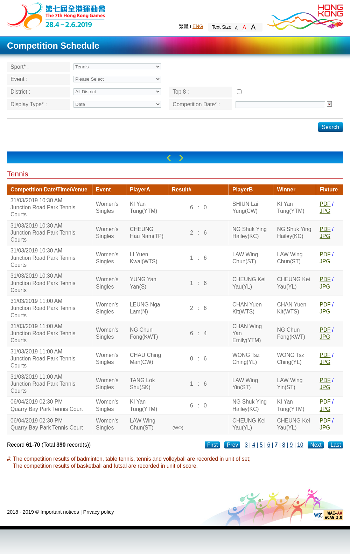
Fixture (329, 189)
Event (103, 189)
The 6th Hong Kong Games (56, 15)
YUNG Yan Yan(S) (143, 282)
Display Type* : (28, 104)
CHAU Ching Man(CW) (145, 358)
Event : (19, 79)
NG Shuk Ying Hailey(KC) (249, 232)
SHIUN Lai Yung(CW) (245, 207)
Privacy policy (98, 512)
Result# (181, 189)
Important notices (59, 512)
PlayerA (140, 189)
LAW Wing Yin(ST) (245, 383)
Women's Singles (107, 207)
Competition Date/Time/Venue (49, 189)
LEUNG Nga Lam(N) (145, 308)
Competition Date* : (196, 104)
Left (169, 158)
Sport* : (19, 67)
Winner (286, 189)
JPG (325, 211)
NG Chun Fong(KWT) (144, 333)
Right (181, 158)
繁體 (184, 26)
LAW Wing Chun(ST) (245, 257)
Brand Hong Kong (304, 16)
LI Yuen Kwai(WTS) (144, 257)
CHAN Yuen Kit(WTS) (247, 308)
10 (300, 445)
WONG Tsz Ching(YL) (246, 358)
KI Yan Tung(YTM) (143, 207)
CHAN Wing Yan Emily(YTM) (247, 333)
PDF (325, 204)
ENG (197, 26)
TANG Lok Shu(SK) (142, 383)
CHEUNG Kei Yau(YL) (248, 282)
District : (20, 92)
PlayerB (242, 189)
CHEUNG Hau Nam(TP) (146, 232)
